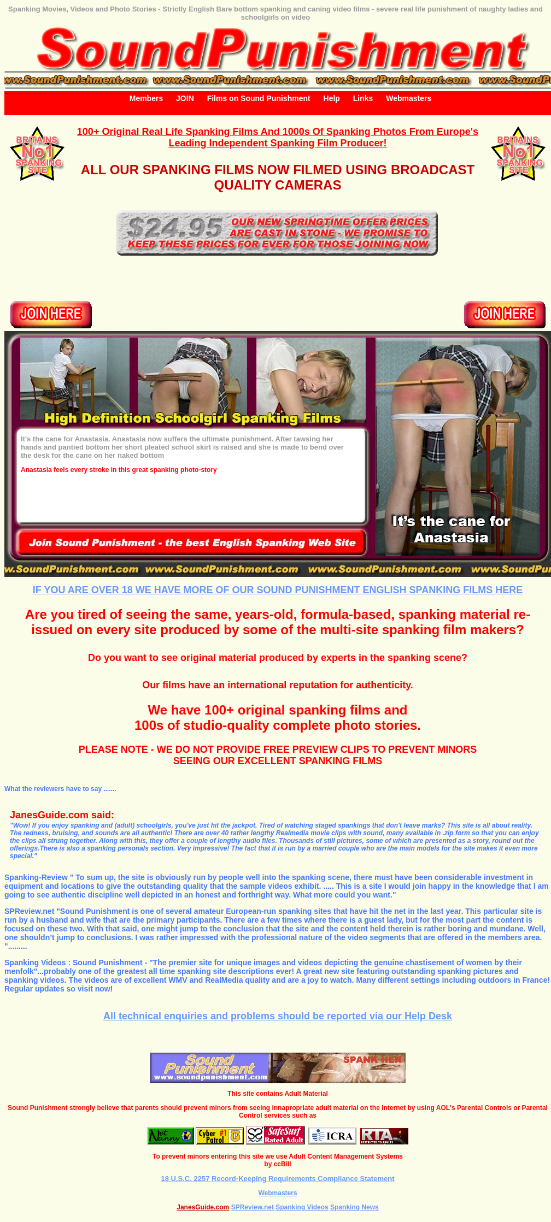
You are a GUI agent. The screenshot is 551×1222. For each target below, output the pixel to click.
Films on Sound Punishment (258, 98)
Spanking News (354, 1207)
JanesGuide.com (203, 1207)
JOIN (185, 98)
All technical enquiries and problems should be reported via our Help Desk (277, 1016)
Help (332, 98)
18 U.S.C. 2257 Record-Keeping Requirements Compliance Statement (278, 1178)
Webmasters (408, 98)
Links (363, 98)
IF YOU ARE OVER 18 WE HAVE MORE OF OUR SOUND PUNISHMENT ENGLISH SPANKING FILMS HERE (278, 590)
